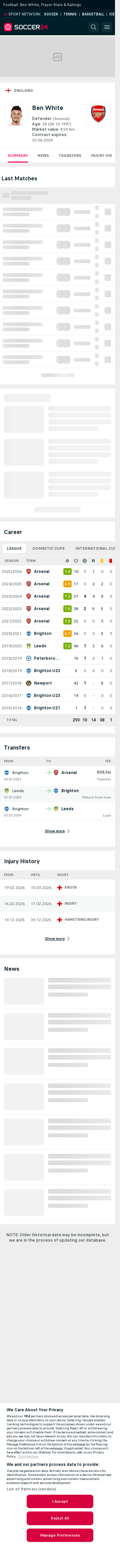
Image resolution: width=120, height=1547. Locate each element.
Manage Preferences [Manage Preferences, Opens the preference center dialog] (60, 1535)
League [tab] (14, 548)
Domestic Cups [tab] (48, 548)
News (43, 155)
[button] (93, 27)
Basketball (93, 14)
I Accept (60, 1501)
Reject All (60, 1518)
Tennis (70, 14)
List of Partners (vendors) (31, 1489)
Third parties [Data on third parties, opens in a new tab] (28, 1456)
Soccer (51, 14)
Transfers (69, 155)
